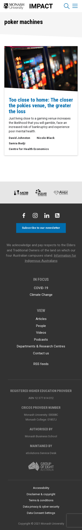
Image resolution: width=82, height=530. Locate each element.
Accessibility (41, 488)
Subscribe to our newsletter (41, 227)
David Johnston (19, 138)
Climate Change (41, 295)
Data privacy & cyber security (41, 506)
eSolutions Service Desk (41, 453)
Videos (41, 333)
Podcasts (41, 340)
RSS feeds (41, 364)
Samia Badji (17, 143)
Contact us (41, 353)
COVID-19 (41, 288)
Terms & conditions (41, 500)
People (41, 326)
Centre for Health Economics (29, 149)
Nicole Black (45, 138)
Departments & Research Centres (41, 346)
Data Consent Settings (41, 513)
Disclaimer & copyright (41, 494)
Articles (41, 319)
